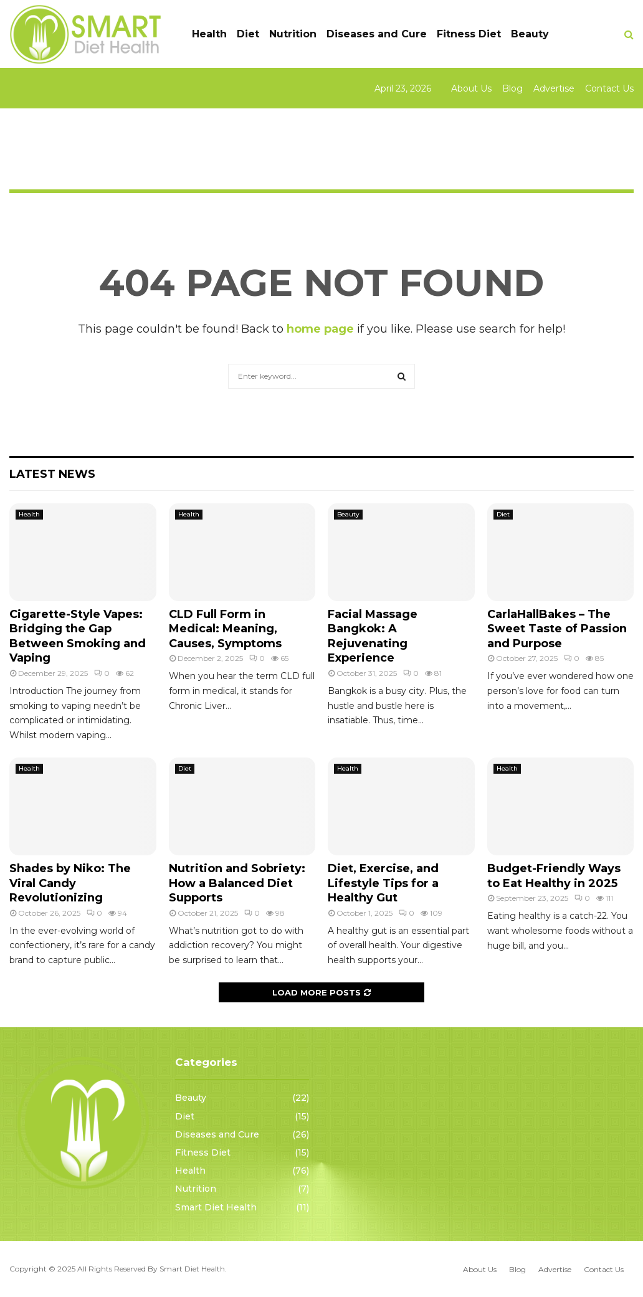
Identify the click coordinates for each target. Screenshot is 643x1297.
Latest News (52, 474)
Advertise (553, 88)
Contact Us (609, 88)
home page (320, 329)
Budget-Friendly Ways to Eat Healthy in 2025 (554, 876)
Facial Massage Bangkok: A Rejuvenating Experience (372, 636)
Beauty (530, 34)
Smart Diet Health (216, 1207)
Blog (512, 88)
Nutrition (293, 34)
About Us (471, 88)
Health (209, 34)
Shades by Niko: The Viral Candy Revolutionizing (70, 883)
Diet (248, 34)
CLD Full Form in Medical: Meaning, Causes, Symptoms (225, 628)
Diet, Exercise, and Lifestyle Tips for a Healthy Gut (383, 883)
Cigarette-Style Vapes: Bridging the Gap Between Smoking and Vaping (77, 636)
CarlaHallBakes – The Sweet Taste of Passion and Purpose (557, 628)
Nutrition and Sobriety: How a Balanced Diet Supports (237, 883)
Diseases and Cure (376, 34)
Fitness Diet (469, 34)
